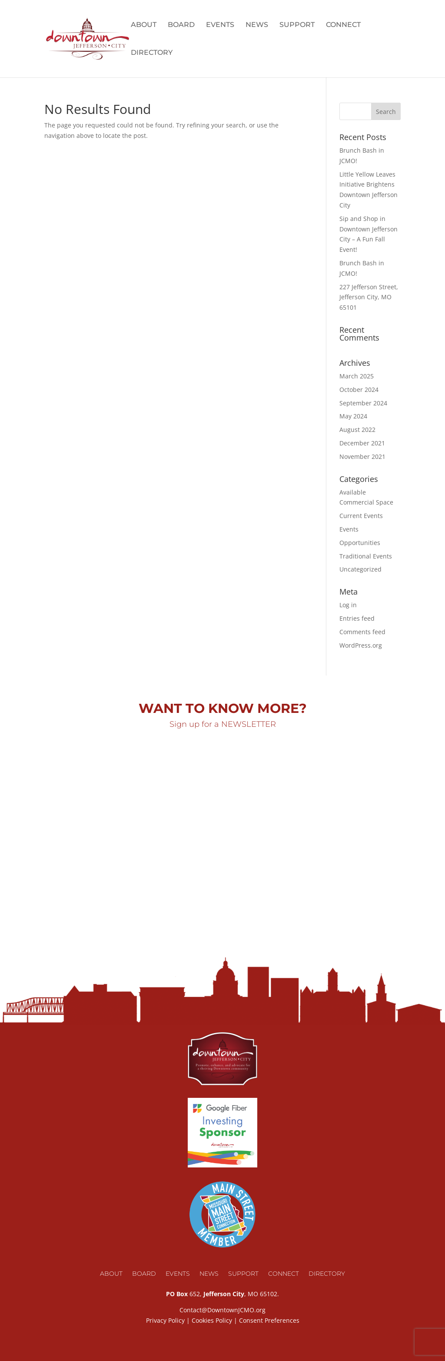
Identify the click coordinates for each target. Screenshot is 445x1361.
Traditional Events (365, 556)
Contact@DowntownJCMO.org (222, 1310)
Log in (348, 605)
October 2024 (359, 389)
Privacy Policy (165, 1320)
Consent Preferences (269, 1320)
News (257, 25)
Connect (343, 25)
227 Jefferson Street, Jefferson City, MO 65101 (368, 297)
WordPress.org (360, 645)
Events (220, 25)
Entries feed (357, 618)
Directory (152, 53)
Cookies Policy (212, 1320)
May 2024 (353, 416)
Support (297, 25)
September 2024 (363, 403)
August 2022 (357, 429)
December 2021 (362, 443)
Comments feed (362, 632)
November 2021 (362, 456)
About (143, 25)
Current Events (361, 516)
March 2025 (356, 376)
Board (181, 25)
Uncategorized (360, 569)
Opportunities (359, 542)
